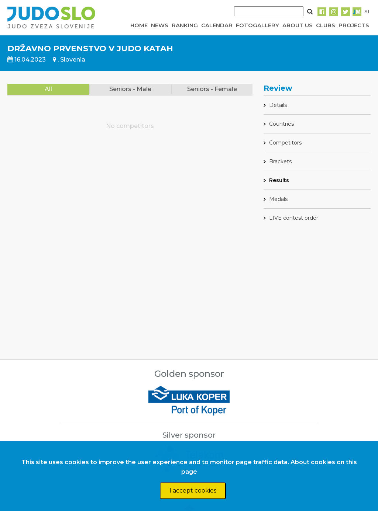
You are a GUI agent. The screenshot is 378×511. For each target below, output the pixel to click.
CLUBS (325, 25)
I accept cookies (192, 490)
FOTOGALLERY (257, 25)
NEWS (159, 25)
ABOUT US (297, 25)
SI (366, 11)
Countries (281, 124)
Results (279, 180)
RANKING (185, 25)
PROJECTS (354, 25)
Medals (278, 199)
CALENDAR (217, 25)
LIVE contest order (293, 218)
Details (278, 105)
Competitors (285, 142)
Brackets (280, 161)
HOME (139, 25)
